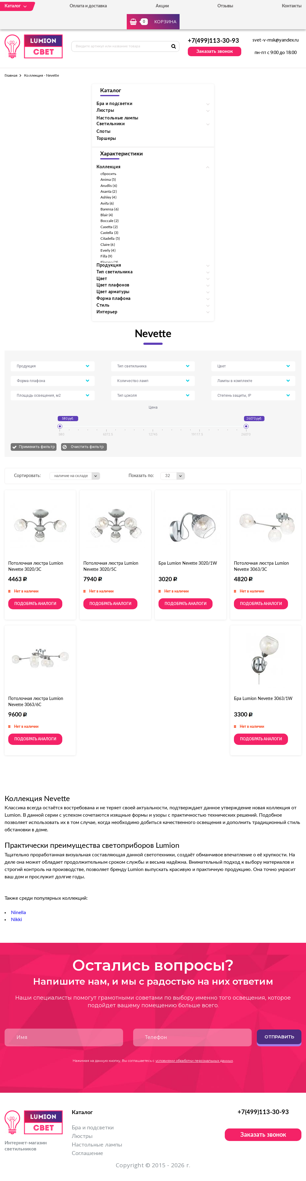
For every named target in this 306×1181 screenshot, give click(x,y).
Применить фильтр (37, 446)
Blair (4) (106, 215)
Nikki (16, 919)
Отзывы (225, 6)
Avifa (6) (107, 203)
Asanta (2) (108, 191)
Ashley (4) (108, 197)
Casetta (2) (109, 227)
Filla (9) (106, 256)
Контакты (291, 6)
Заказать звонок (214, 51)
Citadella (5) (110, 238)
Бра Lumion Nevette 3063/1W (263, 699)
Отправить (279, 1037)
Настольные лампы (117, 118)
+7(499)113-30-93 (213, 41)
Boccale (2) (109, 221)
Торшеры (106, 139)
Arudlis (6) (108, 186)
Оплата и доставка (88, 6)
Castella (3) (109, 233)
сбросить (108, 174)
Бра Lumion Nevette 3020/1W (187, 563)
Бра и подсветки (93, 1128)
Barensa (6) (109, 209)
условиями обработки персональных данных (194, 1061)
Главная (11, 75)
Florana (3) (109, 262)
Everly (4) (107, 250)
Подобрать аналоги (35, 604)
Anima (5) (108, 179)
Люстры (82, 1136)
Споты (104, 131)
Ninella (18, 912)
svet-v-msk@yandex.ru (276, 40)
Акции (162, 6)
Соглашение (87, 1153)
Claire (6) (107, 244)
